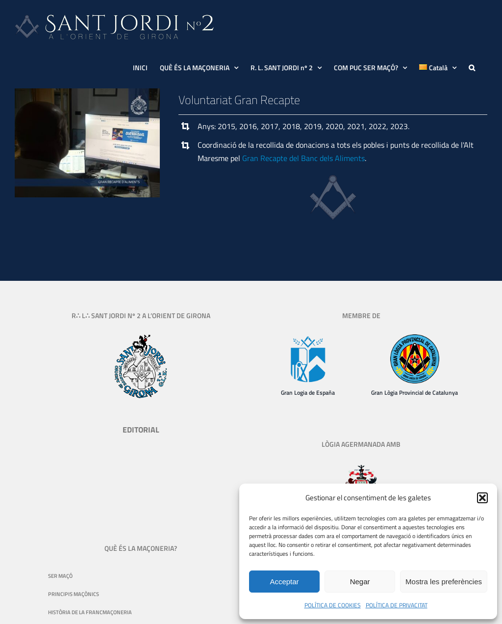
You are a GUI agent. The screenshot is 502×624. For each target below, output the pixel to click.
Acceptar (284, 581)
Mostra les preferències (443, 581)
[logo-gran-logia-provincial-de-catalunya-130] (414, 338)
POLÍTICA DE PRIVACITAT (396, 605)
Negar (360, 581)
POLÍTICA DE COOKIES (332, 605)
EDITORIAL (141, 429)
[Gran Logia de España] (307, 338)
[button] (482, 498)
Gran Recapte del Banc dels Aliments (303, 158)
